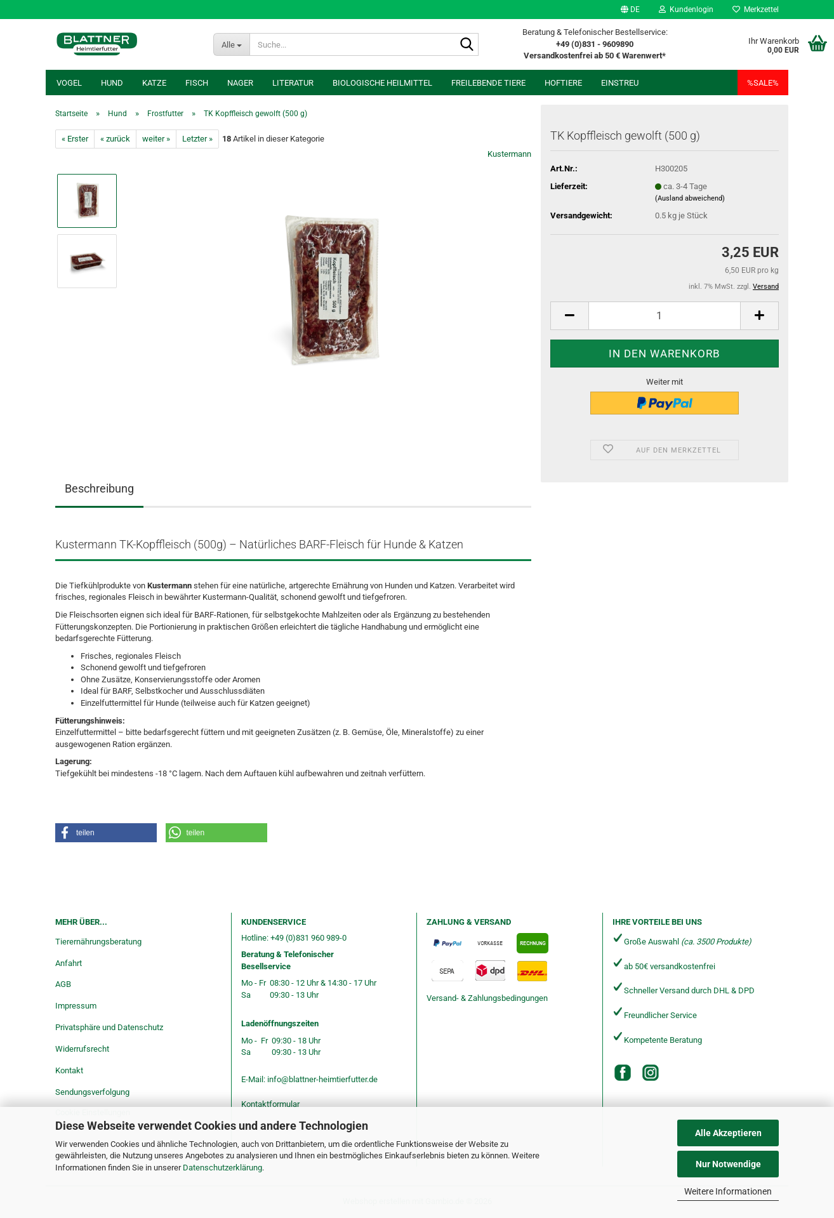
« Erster (75, 138)
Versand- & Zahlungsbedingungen (487, 998)
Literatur (293, 83)
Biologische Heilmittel (382, 83)
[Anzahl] (664, 315)
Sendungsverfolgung (92, 1092)
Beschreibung (99, 488)
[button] (630, 9)
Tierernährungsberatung (98, 941)
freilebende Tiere (488, 83)
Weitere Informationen (728, 1191)
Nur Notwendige (728, 1164)
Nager (240, 83)
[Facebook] (622, 1072)
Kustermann (509, 154)
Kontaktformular (270, 1104)
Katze (154, 83)
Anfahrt (68, 963)
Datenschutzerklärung (222, 1167)
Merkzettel (755, 9)
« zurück (115, 138)
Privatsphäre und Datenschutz (109, 1027)
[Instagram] (650, 1072)
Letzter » (197, 138)
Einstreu (620, 83)
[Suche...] (231, 44)
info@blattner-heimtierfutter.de (322, 1079)
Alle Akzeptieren (728, 1133)
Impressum (75, 1005)
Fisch (196, 83)
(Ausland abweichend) (690, 198)
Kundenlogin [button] (686, 9)
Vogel (69, 83)
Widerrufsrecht (82, 1049)
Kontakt (69, 1070)
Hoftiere (563, 83)
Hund (112, 83)
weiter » (156, 138)
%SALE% (763, 83)
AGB (63, 984)
